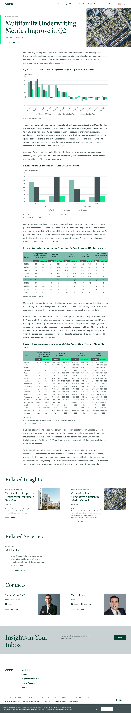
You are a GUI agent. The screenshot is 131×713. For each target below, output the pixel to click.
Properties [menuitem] (82, 4)
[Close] (128, 708)
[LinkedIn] (120, 700)
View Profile (14, 609)
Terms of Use (41, 698)
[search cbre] (124, 4)
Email (8, 604)
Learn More (13, 517)
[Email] (18, 43)
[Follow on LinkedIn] (90, 604)
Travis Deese (78, 595)
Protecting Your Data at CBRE (57, 698)
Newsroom (25, 687)
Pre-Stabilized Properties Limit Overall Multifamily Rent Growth (19, 497)
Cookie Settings (73, 701)
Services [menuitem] (58, 4)
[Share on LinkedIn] (14, 43)
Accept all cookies (107, 709)
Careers (24, 674)
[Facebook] (116, 700)
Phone (74, 604)
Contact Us (8, 698)
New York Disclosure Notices (31, 701)
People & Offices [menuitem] (93, 4)
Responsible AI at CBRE (75, 698)
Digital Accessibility (60, 701)
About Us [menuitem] (112, 4)
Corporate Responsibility (30, 678)
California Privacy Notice (12, 701)
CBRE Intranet (47, 701)
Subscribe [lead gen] (120, 638)
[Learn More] (49, 499)
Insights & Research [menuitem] (70, 4)
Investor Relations (28, 683)
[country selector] (119, 4)
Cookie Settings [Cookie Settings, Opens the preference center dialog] (93, 709)
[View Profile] (49, 604)
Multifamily (12, 550)
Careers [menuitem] (103, 4)
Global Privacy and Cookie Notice (25, 698)
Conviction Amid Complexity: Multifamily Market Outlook (85, 497)
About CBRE (25, 670)
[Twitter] (125, 700)
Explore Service (20, 570)
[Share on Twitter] (9, 43)
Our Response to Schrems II (93, 698)
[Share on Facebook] (5, 42)
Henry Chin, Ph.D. (15, 595)
